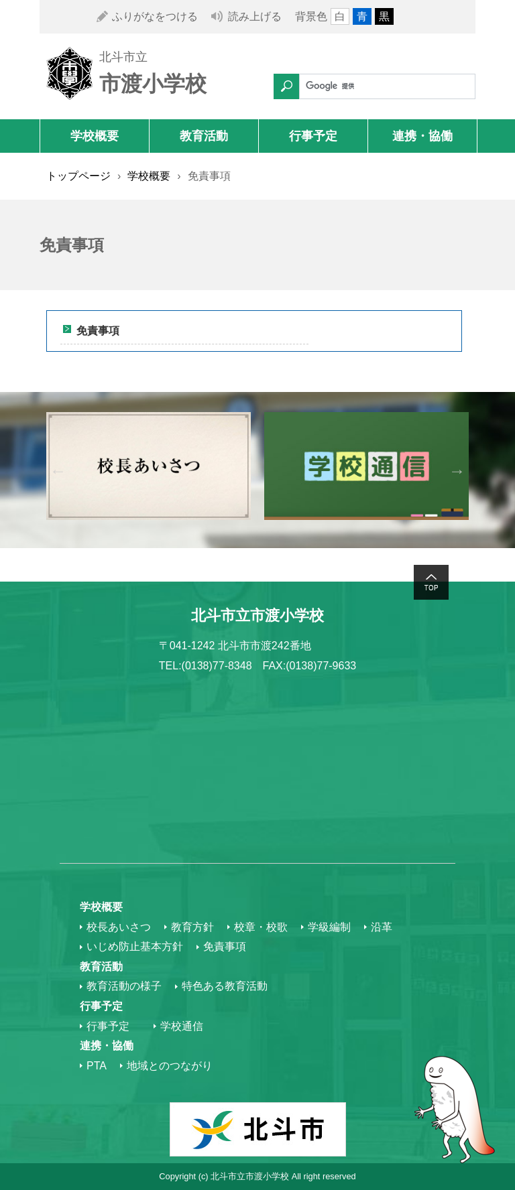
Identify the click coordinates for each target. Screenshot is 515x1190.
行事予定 (313, 136)
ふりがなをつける (155, 16)
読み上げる (255, 16)
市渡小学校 (153, 84)
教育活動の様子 (124, 986)
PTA (97, 1065)
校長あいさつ (119, 927)
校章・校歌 (261, 927)
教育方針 (192, 927)
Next (457, 470)
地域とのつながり (170, 1065)
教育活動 (204, 136)
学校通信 (181, 1026)
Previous (58, 470)
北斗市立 (123, 57)
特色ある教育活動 (225, 986)
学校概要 (94, 136)
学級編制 (329, 927)
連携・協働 (422, 136)
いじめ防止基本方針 (135, 946)
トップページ (78, 176)
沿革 (381, 927)
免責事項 (97, 330)
